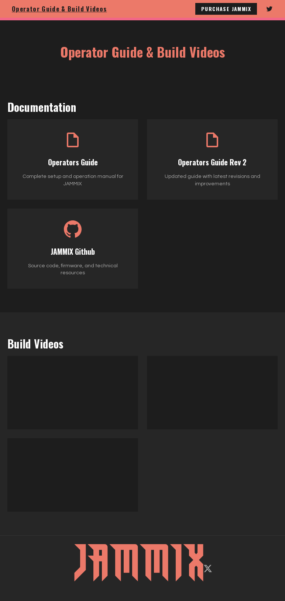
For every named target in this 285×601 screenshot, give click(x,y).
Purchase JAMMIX (226, 9)
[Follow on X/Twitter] (207, 568)
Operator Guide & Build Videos (59, 8)
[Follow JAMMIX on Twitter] (269, 9)
